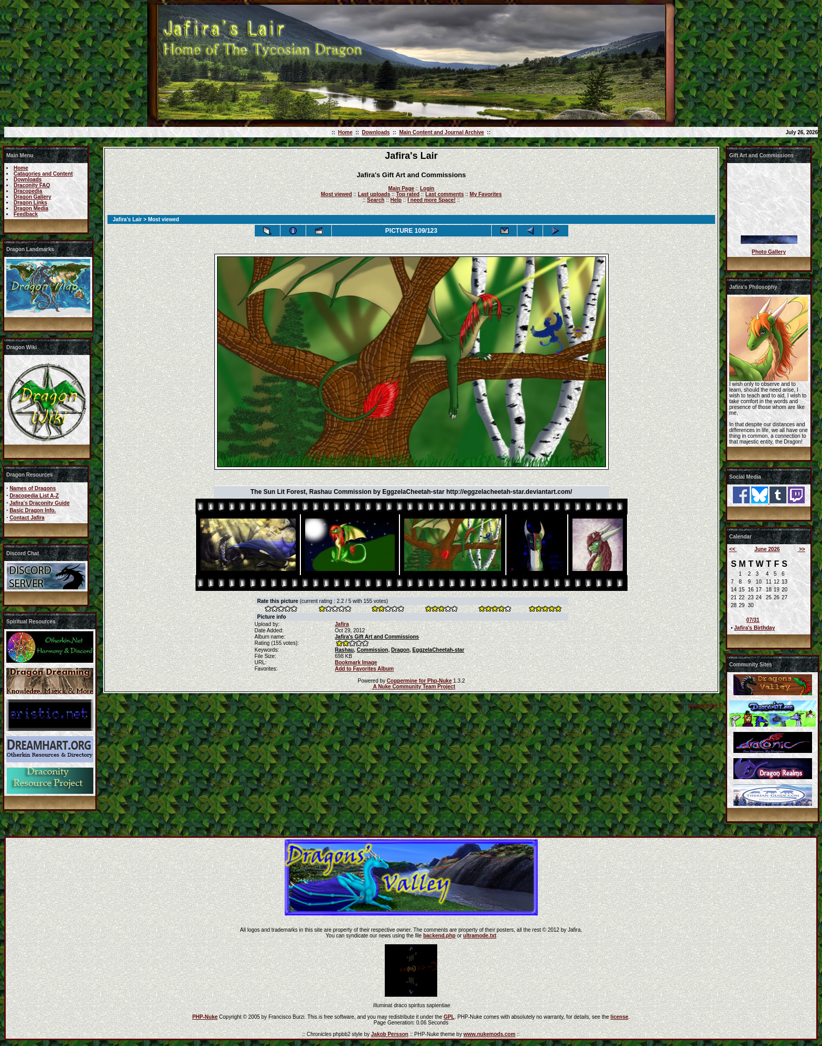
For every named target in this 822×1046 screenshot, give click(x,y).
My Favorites (486, 194)
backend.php (439, 936)
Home (345, 132)
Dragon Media (31, 208)
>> (801, 549)
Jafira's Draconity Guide (39, 503)
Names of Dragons (32, 488)
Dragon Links (30, 203)
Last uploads (374, 194)
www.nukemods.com (489, 1034)
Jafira (342, 624)
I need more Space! (431, 200)
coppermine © (705, 705)
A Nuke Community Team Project (413, 686)
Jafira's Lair (127, 219)
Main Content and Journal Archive (441, 132)
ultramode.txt (479, 936)
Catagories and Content (43, 174)
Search (375, 200)
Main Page (401, 188)
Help (396, 200)
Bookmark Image (356, 662)
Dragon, (401, 650)
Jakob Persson (389, 1034)
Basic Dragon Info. (32, 510)
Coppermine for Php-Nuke (419, 681)
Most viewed (336, 194)
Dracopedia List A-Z (34, 496)
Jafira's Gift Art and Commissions (377, 637)
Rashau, (345, 650)
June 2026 (767, 549)
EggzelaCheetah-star (438, 650)
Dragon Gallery (32, 197)
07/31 (753, 620)
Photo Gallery (769, 252)
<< (733, 549)
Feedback (26, 214)
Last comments (444, 194)
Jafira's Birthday (754, 628)
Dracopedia (28, 191)
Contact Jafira (27, 518)
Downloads (376, 132)
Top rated (407, 194)
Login (427, 188)
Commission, (373, 650)
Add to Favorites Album (364, 669)
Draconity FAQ (32, 185)
